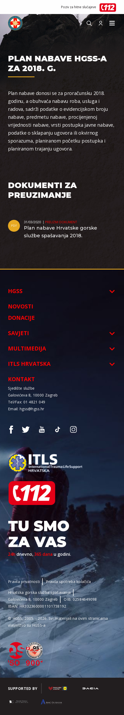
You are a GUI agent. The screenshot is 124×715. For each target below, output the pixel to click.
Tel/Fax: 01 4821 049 (26, 401)
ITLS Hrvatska (29, 363)
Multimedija (27, 348)
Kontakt (21, 379)
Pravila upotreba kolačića (68, 581)
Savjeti (18, 333)
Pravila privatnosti (24, 581)
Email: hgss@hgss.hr (26, 408)
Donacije (21, 317)
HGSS (15, 291)
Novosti (20, 306)
